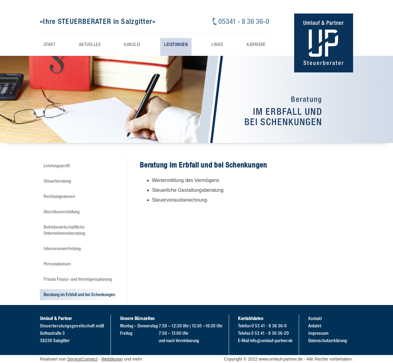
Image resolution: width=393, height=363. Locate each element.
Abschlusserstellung (62, 211)
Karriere (256, 44)
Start (49, 44)
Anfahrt (314, 325)
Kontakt (315, 318)
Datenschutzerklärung (327, 340)
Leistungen (176, 44)
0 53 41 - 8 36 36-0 (269, 325)
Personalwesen (57, 263)
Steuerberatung (57, 180)
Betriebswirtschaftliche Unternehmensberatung (64, 229)
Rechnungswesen (59, 196)
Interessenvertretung (62, 248)
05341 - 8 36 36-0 (243, 21)
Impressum (318, 333)
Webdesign (112, 359)
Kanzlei (132, 44)
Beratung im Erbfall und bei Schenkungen (79, 294)
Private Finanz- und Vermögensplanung (78, 279)
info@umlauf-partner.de (271, 340)
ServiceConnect (82, 359)
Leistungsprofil (57, 165)
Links (217, 44)
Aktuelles (90, 44)
